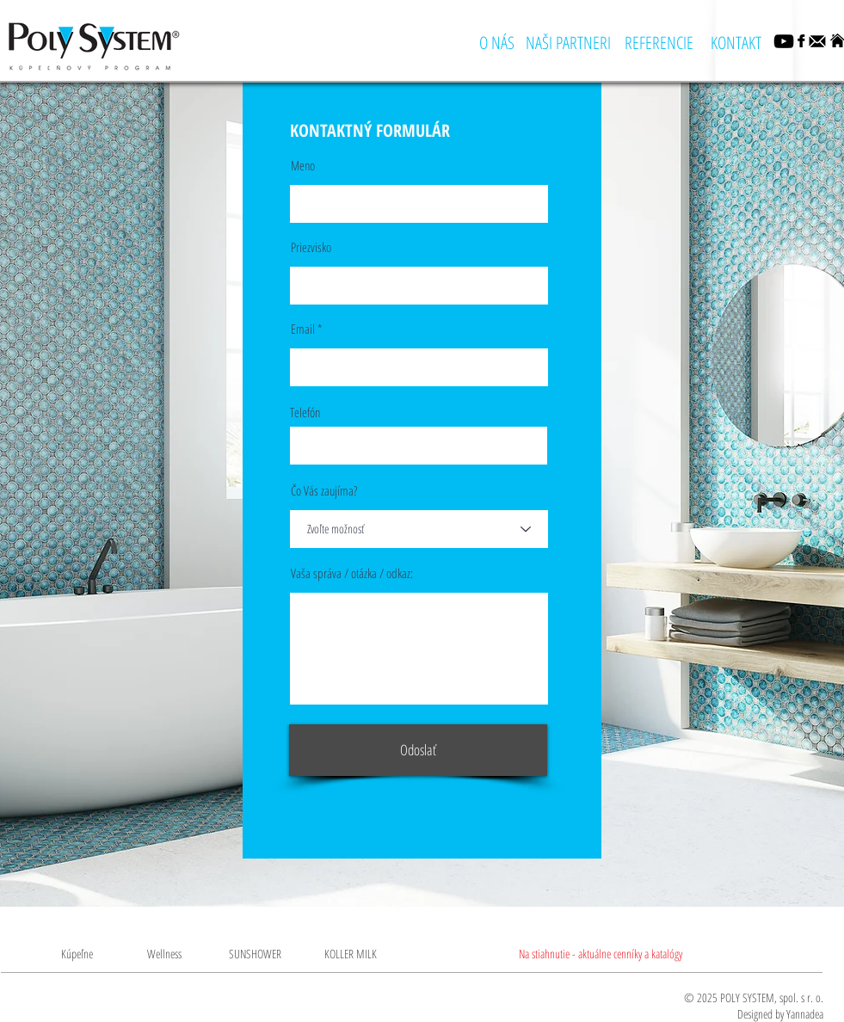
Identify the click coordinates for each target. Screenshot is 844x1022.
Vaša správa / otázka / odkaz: (352, 573)
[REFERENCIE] (659, 43)
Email (303, 329)
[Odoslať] (418, 750)
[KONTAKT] (736, 42)
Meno (303, 165)
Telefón (305, 412)
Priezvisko (311, 247)
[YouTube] (784, 41)
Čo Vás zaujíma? (324, 490)
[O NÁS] (497, 43)
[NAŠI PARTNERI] (568, 43)
